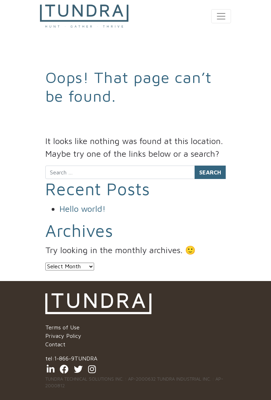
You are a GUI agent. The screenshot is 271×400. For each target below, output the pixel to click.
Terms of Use (62, 327)
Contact (55, 344)
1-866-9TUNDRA (75, 358)
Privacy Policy (63, 336)
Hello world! (82, 209)
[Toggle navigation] (221, 16)
